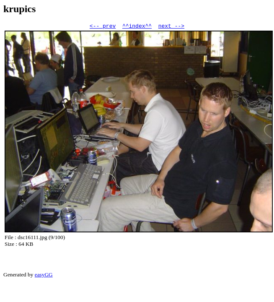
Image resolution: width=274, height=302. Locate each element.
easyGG (44, 276)
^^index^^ (137, 27)
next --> (171, 27)
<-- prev (103, 27)
